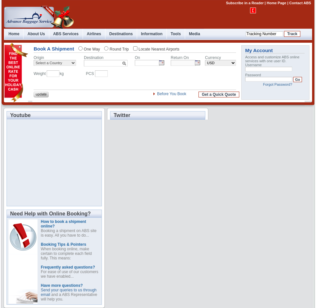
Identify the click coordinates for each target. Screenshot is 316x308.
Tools (176, 34)
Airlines (94, 34)
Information (152, 34)
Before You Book (171, 94)
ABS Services (66, 34)
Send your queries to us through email (69, 290)
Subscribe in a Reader (245, 3)
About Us (36, 34)
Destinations (121, 34)
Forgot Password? (277, 84)
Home (13, 34)
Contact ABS (300, 3)
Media (194, 34)
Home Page (276, 3)
